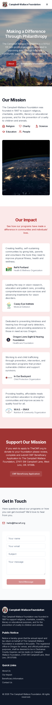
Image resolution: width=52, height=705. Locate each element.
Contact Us (7, 682)
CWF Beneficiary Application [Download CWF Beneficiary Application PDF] (26, 474)
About (11, 63)
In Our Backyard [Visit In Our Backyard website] (22, 376)
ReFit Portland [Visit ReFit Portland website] (21, 267)
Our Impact (7, 674)
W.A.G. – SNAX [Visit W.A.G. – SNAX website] (21, 409)
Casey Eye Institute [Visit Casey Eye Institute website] (24, 303)
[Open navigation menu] (47, 4)
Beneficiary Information (32, 63)
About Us (6, 671)
